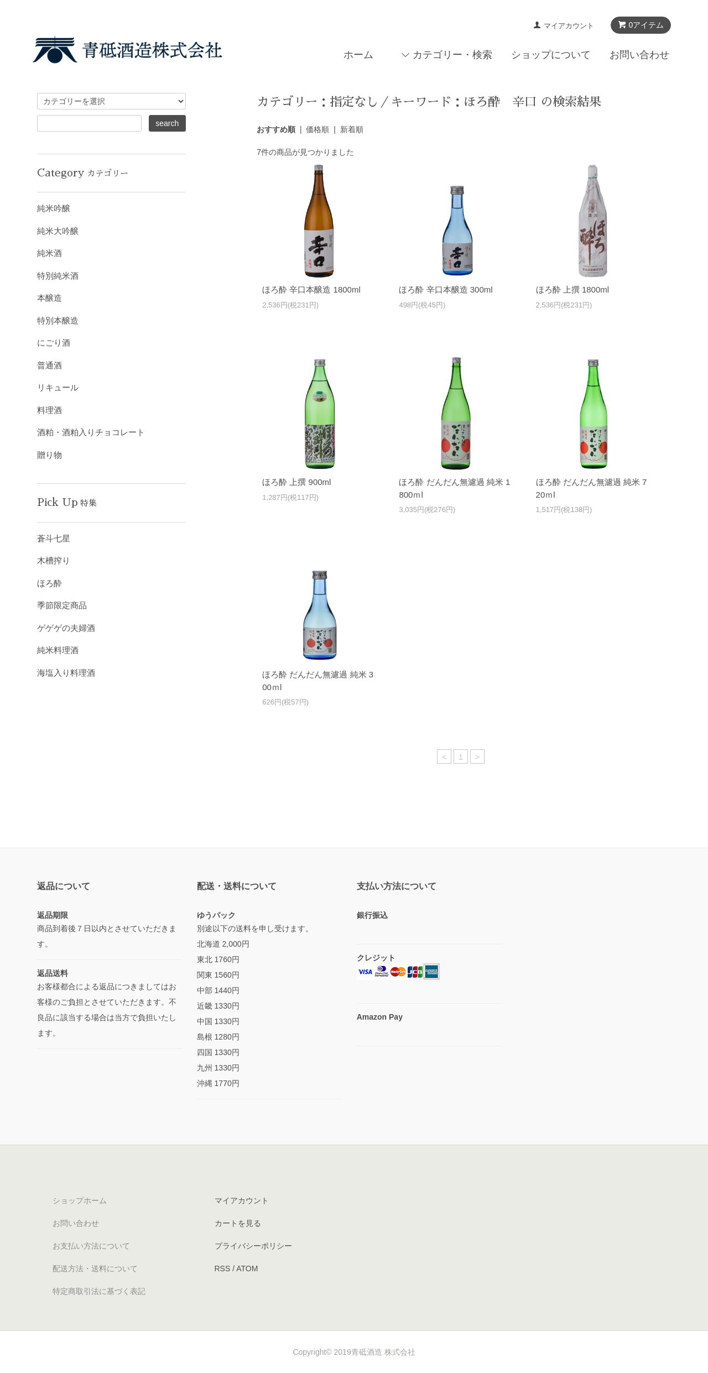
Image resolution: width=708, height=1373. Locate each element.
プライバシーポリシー (253, 1245)
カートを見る (238, 1223)
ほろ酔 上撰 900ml (296, 482)
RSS (223, 1268)
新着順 (351, 129)
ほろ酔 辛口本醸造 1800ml (311, 289)
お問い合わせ (639, 54)
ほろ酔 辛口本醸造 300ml (445, 289)
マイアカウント (569, 26)
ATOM (247, 1268)
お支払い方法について (91, 1245)
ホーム (358, 54)
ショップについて (551, 54)
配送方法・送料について (95, 1268)
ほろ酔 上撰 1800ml (573, 289)
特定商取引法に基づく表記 (99, 1291)
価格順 (317, 129)
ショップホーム (80, 1200)
